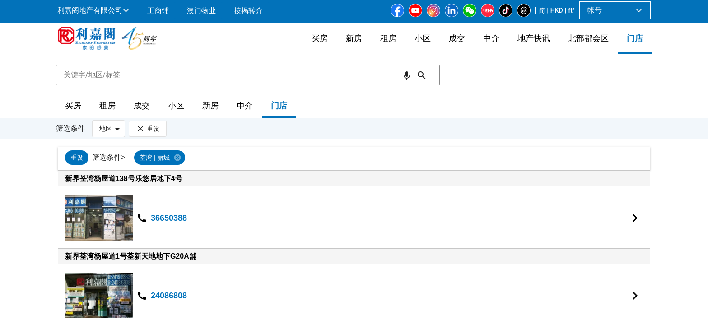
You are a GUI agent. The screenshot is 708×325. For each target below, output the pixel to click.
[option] (76, 157)
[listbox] (367, 158)
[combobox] (247, 75)
